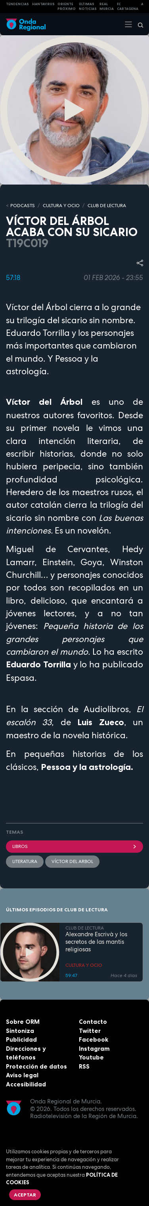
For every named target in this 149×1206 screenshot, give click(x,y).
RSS (84, 1066)
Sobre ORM (23, 1021)
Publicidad (21, 1039)
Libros (74, 846)
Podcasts (22, 205)
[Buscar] (138, 24)
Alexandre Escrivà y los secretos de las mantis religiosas (96, 942)
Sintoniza (20, 1031)
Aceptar (25, 1195)
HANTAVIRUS (43, 4)
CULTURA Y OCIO (61, 205)
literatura (24, 861)
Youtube (91, 1057)
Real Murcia (106, 6)
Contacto (93, 1021)
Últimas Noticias (88, 6)
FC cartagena (127, 6)
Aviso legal (22, 1075)
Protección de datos (36, 1066)
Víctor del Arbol (72, 861)
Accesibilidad (26, 1084)
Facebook (93, 1039)
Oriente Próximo (66, 6)
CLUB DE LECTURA (107, 205)
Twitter (90, 1031)
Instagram (94, 1048)
